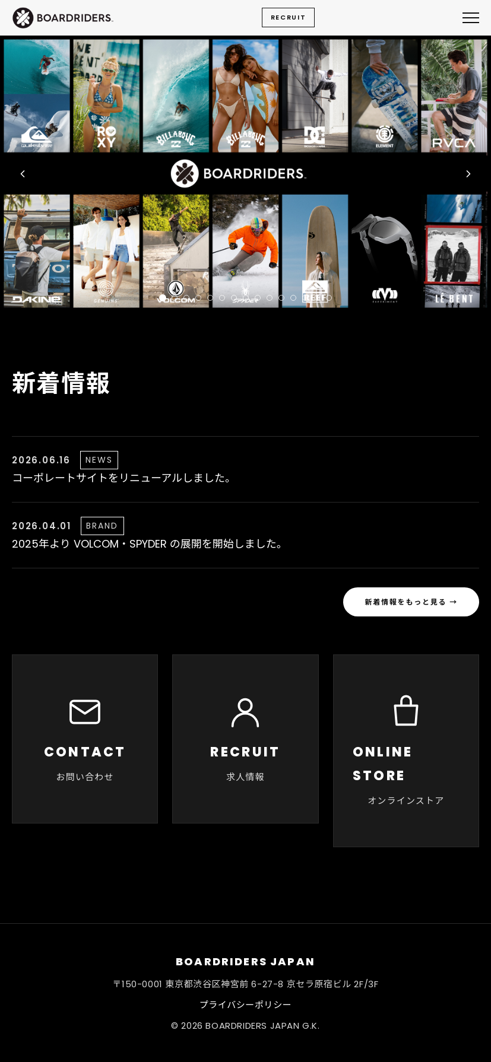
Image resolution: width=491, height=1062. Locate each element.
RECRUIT (288, 17)
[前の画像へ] (22, 174)
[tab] (162, 297)
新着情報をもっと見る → (411, 602)
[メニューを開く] (471, 17)
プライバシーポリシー (245, 1005)
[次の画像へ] (468, 174)
